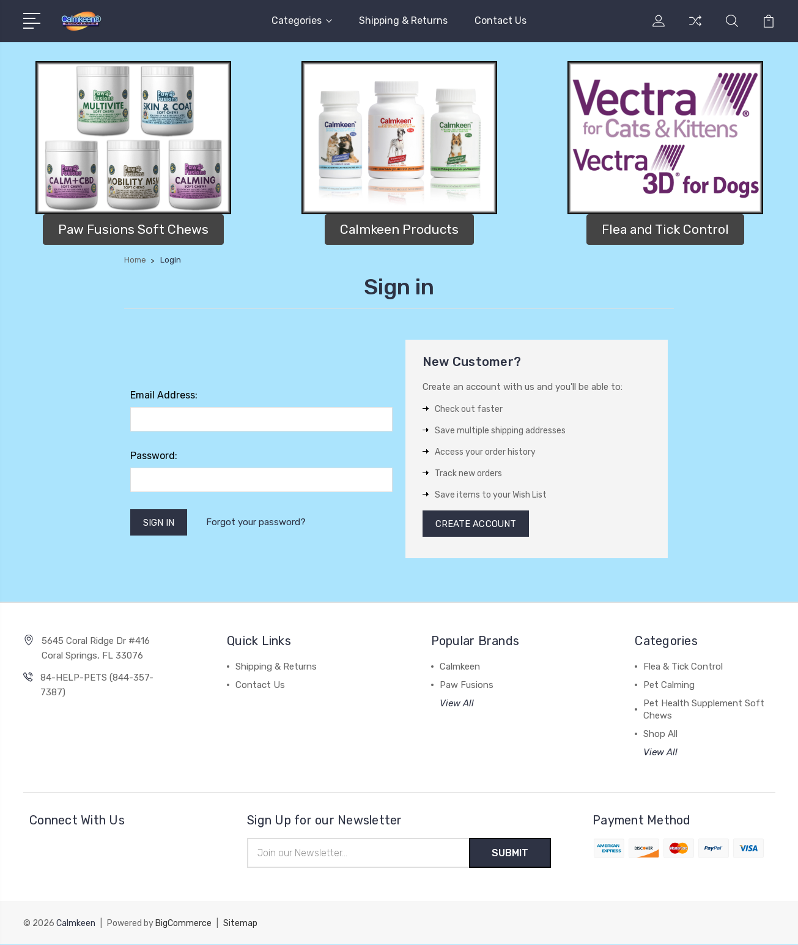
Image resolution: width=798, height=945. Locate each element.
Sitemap (240, 924)
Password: (153, 455)
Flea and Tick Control (665, 229)
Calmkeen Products (399, 229)
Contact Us (500, 20)
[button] (133, 137)
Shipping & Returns (403, 20)
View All (457, 703)
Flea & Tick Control (683, 667)
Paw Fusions (466, 685)
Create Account (476, 523)
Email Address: (164, 395)
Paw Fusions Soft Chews (133, 229)
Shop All (660, 734)
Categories (302, 20)
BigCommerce (183, 924)
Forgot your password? (256, 522)
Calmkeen (460, 667)
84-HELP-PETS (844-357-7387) (96, 685)
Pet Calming (669, 685)
